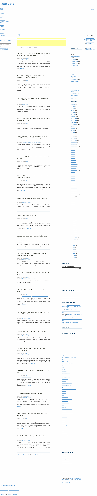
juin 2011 (73, 176)
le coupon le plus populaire (7, 46)
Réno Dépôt (64, 426)
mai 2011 (73, 178)
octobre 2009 (73, 215)
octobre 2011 (73, 168)
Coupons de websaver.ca (91, 39)
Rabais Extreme (8, 4)
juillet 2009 (73, 221)
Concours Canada (25, 59)
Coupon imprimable (75, 68)
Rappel (72, 84)
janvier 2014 (73, 116)
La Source (64, 391)
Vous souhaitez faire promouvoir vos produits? (71, 296)
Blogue (1, 9)
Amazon (63, 335)
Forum (1, 10)
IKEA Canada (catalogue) (67, 383)
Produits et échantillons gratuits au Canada (40, 296)
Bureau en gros (65, 345)
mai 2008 (73, 249)
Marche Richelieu (65, 401)
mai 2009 (73, 225)
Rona (63, 428)
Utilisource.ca (64, 470)
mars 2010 (73, 205)
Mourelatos (64, 411)
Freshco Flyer (69, 479)
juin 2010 (73, 199)
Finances (2, 26)
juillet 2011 (73, 174)
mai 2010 (73, 201)
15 (27, 454)
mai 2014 (73, 108)
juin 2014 (73, 106)
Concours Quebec (33, 59)
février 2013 (73, 138)
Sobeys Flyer (75, 479)
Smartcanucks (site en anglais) (68, 329)
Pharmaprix (64, 415)
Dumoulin (63, 365)
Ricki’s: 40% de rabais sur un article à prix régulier (31, 331)
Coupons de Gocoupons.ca (91, 40)
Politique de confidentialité (14, 490)
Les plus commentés (4, 49)
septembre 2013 (74, 124)
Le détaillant (3, 40)
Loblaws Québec (65, 397)
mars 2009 (73, 229)
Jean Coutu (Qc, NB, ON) (67, 385)
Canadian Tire (64, 349)
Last (42, 454)
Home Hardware (65, 379)
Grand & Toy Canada (66, 373)
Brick (63, 341)
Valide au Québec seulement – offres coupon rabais (76, 97)
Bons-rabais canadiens (36, 142)
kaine (63, 322)
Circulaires (19, 35)
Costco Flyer (78, 478)
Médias (15, 494)
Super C (63, 436)
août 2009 (73, 219)
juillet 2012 (73, 150)
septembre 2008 (74, 241)
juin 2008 (73, 247)
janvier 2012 (73, 162)
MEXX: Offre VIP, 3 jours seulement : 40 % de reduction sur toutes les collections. (30, 76)
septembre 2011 (74, 170)
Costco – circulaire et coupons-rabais (69, 357)
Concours (2, 24)
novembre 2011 (74, 166)
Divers (72, 70)
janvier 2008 (73, 257)
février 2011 (73, 184)
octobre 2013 (73, 122)
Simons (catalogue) (65, 434)
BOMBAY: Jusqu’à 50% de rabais (27, 215)
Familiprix (63, 367)
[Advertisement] (41, 38)
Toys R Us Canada (65, 442)
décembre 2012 (74, 140)
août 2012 (73, 148)
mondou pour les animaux (67, 409)
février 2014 (73, 114)
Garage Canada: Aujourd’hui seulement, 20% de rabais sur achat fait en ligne (33, 119)
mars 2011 (73, 182)
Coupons (2, 22)
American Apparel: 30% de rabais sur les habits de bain (32, 237)
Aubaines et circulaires (4, 14)
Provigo (63, 418)
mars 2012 (73, 158)
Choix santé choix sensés (67, 463)
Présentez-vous (3, 27)
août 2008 (73, 243)
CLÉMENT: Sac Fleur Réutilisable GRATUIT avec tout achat (33, 371)
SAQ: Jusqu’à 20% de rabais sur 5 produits (29, 393)
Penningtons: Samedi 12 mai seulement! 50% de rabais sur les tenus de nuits (31, 254)
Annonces (73, 50)
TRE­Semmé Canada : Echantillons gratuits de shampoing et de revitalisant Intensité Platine (71, 311)
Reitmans (63, 423)
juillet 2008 (73, 245)
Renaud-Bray (64, 425)
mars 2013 (73, 136)
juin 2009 (73, 223)
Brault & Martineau (65, 339)
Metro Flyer (75, 480)
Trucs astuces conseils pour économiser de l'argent (75, 90)
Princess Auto (64, 417)
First (18, 454)
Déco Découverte (65, 361)
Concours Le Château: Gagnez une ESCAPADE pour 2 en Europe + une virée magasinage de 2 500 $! (33, 54)
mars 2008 (73, 253)
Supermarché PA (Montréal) (67, 438)
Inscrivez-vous (93, 9)
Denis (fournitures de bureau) (67, 363)
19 (37, 454)
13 (23, 454)
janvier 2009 (73, 233)
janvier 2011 (73, 186)
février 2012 (73, 160)
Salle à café (2, 29)
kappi (27, 58)
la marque (9, 40)
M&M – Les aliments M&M (67, 399)
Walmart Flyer (73, 478)
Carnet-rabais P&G (65, 460)
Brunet (63, 343)
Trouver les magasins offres (68, 266)
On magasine (2, 25)
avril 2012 (73, 156)
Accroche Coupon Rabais (67, 456)
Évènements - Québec (26, 397)
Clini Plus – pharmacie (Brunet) (68, 351)
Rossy (63, 430)
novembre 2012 (74, 142)
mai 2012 (73, 154)
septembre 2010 (74, 194)
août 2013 (73, 126)
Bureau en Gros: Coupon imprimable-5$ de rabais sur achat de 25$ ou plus (33, 313)
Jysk (62, 387)
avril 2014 (73, 110)
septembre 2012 (74, 146)
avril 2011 (73, 180)
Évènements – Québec (75, 76)
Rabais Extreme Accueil (8, 485)
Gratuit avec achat (74, 79)
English (85, 39)
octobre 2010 (73, 191)
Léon (63, 395)
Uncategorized (25, 104)
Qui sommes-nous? (65, 292)
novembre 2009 (74, 213)
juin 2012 (73, 152)
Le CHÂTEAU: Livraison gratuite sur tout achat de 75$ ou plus (33, 273)
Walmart (1, 16)
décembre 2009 (74, 211)
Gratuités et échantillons (4, 21)
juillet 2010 (73, 197)
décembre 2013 (74, 118)
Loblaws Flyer (67, 482)
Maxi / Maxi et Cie (65, 403)
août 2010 (73, 196)
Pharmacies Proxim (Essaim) (67, 413)
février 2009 (73, 231)
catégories (2, 35)
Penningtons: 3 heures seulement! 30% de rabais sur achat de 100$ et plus (32, 99)
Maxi (1, 17)
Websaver (64, 474)
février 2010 (73, 207)
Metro (63, 405)
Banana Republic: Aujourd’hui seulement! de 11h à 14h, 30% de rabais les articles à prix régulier (32, 137)
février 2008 (73, 255)
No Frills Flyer (69, 480)
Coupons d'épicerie (90, 42)
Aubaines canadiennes (26, 81)
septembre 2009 (74, 217)
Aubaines (2, 31)
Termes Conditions (4, 490)
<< (20, 454)
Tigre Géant (64, 440)
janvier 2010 (73, 209)
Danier (63, 359)
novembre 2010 (74, 189)
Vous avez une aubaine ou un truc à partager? (71, 294)
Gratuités (18, 34)
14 (25, 454)
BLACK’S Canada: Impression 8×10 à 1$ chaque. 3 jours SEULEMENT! (32, 349)
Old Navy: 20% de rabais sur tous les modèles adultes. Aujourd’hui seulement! (33, 176)
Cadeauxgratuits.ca (65, 458)
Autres (1, 18)
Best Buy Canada (65, 337)
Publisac (63, 420)
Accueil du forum (3, 13)
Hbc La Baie (64, 375)
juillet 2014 (73, 104)
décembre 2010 (74, 188)
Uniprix (63, 444)
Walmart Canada (65, 446)
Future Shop (64, 371)
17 (32, 454)
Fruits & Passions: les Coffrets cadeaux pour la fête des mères (32, 414)
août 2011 (73, 172)
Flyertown (63, 369)
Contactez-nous (94, 10)
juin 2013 (73, 130)
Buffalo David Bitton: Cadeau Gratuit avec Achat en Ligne (32, 290)
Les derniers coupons (4, 48)
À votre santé (64, 455)
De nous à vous (65, 464)
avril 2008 (73, 251)
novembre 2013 (74, 120)
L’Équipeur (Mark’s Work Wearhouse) (69, 389)
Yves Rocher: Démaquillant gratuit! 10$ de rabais (31, 436)
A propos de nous (10, 494)
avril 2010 (73, 203)
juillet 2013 (73, 128)
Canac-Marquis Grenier (66, 347)
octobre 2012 (73, 144)
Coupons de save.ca (90, 38)
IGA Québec (64, 381)
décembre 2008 (74, 235)
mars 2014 (73, 112)
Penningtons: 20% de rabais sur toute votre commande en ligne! (33, 157)
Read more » (21, 68)
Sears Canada (64, 432)
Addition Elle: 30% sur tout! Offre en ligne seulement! (32, 198)
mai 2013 (73, 132)
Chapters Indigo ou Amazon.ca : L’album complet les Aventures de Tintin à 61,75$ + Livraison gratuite (71, 306)
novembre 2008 (74, 237)
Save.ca (63, 468)
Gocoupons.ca (64, 466)
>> (39, 454)
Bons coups (2, 20)
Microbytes (64, 407)
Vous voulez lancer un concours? (68, 298)
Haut (96, 485)
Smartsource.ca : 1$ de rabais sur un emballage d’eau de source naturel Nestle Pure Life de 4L (72, 319)
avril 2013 (73, 134)
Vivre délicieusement (66, 472)
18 (35, 454)
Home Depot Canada (66, 377)
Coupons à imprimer (90, 43)
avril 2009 (73, 227)
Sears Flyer (64, 479)
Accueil (1, 8)
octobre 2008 (73, 239)
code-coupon (34, 124)
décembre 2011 (74, 164)
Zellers (63, 448)
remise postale (74, 86)
